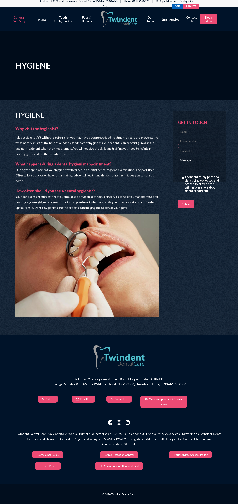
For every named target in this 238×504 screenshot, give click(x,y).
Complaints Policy (48, 455)
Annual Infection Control (119, 455)
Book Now (119, 399)
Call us (47, 399)
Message (199, 164)
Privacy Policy (48, 466)
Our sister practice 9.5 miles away (163, 401)
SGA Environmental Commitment (119, 466)
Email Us (83, 399)
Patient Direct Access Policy (190, 455)
